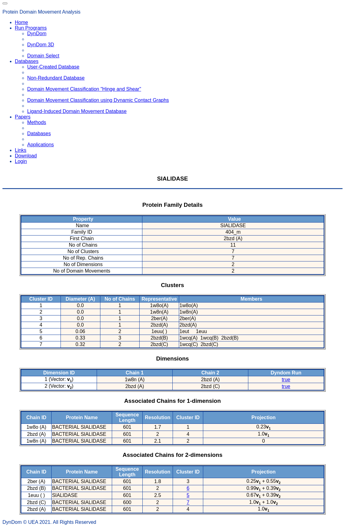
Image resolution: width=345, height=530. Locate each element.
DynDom (36, 33)
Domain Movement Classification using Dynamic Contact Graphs (98, 100)
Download (26, 155)
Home (21, 22)
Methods (36, 122)
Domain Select (43, 55)
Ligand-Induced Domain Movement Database (77, 111)
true (286, 379)
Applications (40, 144)
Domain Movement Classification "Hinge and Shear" (84, 89)
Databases (39, 133)
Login (21, 161)
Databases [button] (27, 61)
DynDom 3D (40, 44)
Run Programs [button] (31, 28)
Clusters (172, 285)
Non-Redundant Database (56, 78)
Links (20, 150)
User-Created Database (53, 66)
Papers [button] (23, 116)
